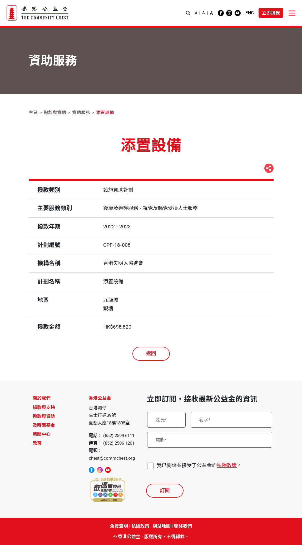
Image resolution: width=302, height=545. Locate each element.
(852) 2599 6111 (119, 435)
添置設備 (105, 112)
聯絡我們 (183, 526)
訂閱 (165, 490)
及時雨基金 (44, 425)
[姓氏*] (166, 420)
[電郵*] (209, 440)
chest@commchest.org (112, 458)
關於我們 (42, 398)
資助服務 (81, 112)
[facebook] (221, 13)
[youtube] (238, 13)
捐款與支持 (44, 407)
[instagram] (229, 13)
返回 (151, 353)
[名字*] (231, 420)
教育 (37, 443)
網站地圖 (162, 526)
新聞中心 (42, 434)
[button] (188, 13)
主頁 (33, 112)
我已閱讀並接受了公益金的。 (199, 465)
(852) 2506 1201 (119, 443)
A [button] (196, 13)
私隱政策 (227, 465)
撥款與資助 (55, 112)
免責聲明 (119, 526)
